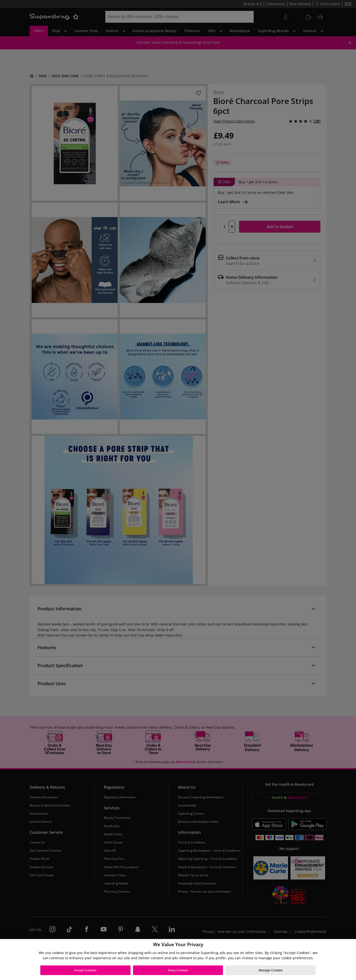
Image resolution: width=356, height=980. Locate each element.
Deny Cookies (178, 970)
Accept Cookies (85, 970)
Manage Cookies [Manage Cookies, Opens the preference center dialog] (271, 970)
